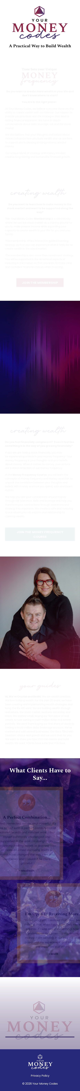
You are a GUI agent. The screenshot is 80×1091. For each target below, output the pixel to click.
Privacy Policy (40, 1076)
